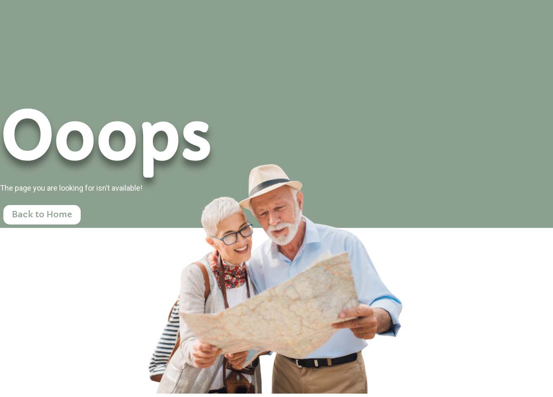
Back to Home (42, 214)
